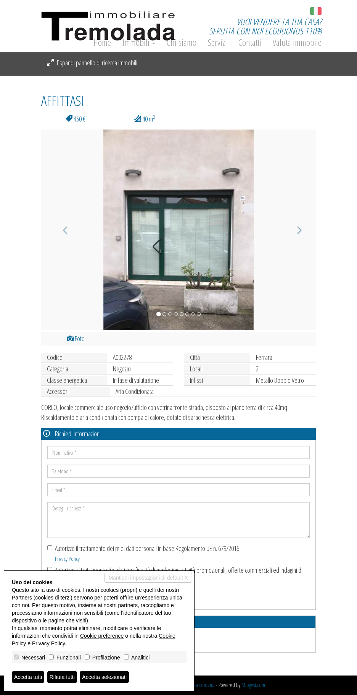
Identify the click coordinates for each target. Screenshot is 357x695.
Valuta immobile (297, 42)
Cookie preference (102, 636)
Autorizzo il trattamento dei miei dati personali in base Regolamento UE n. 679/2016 (143, 553)
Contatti (249, 42)
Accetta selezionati (104, 677)
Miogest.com (253, 685)
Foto (76, 338)
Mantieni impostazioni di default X (148, 578)
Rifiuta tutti (62, 677)
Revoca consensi (200, 685)
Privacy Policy (67, 558)
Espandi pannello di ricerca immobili (92, 62)
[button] (61, 230)
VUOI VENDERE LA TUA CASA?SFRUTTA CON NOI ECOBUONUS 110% (265, 26)
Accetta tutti (28, 677)
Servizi (217, 42)
